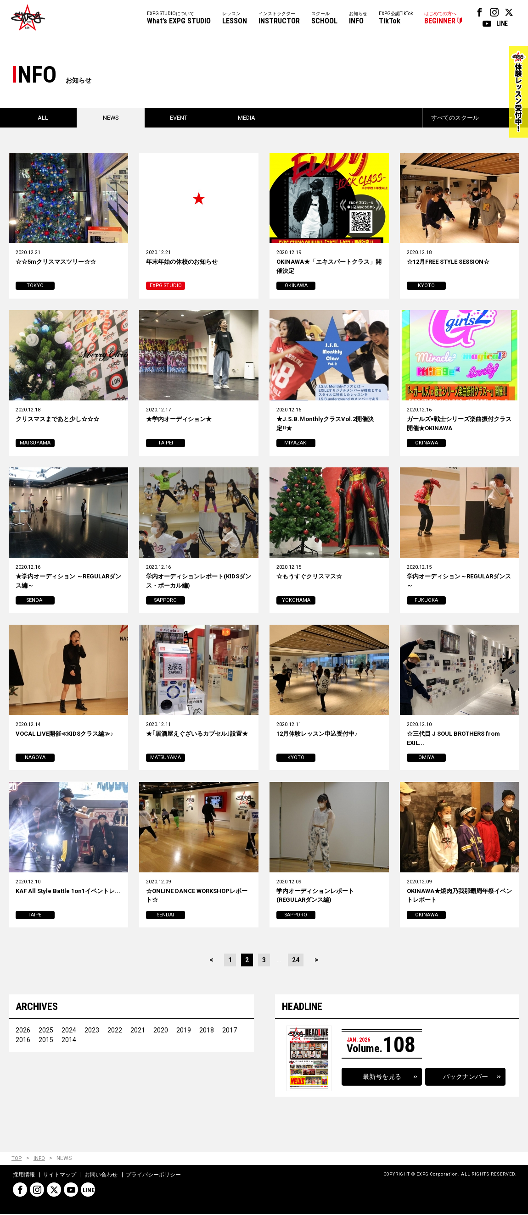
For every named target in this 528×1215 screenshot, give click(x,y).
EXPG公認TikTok (396, 18)
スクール (324, 18)
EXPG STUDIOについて (179, 18)
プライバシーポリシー (153, 1175)
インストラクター (279, 18)
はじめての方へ (440, 18)
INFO (39, 1160)
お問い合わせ (101, 1175)
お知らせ (358, 18)
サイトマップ (59, 1175)
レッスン (234, 18)
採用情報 (24, 1175)
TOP (16, 1160)
